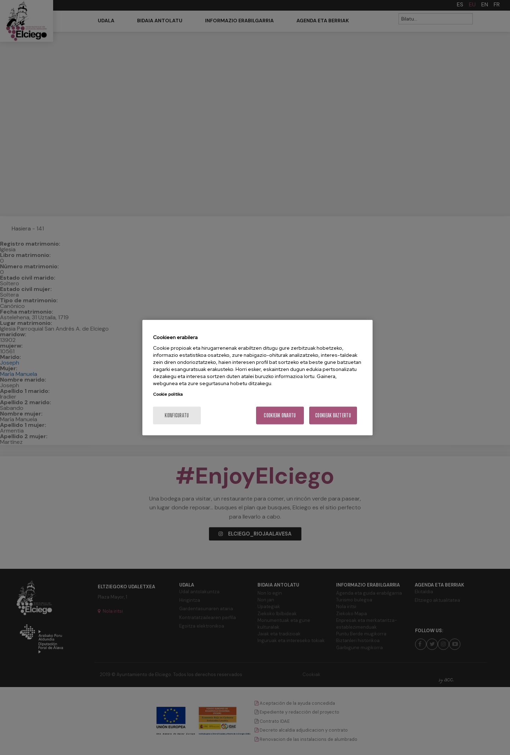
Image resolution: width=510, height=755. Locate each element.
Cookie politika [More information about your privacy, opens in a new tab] (168, 394)
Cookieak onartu (280, 415)
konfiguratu (177, 415)
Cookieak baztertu (333, 415)
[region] (257, 377)
